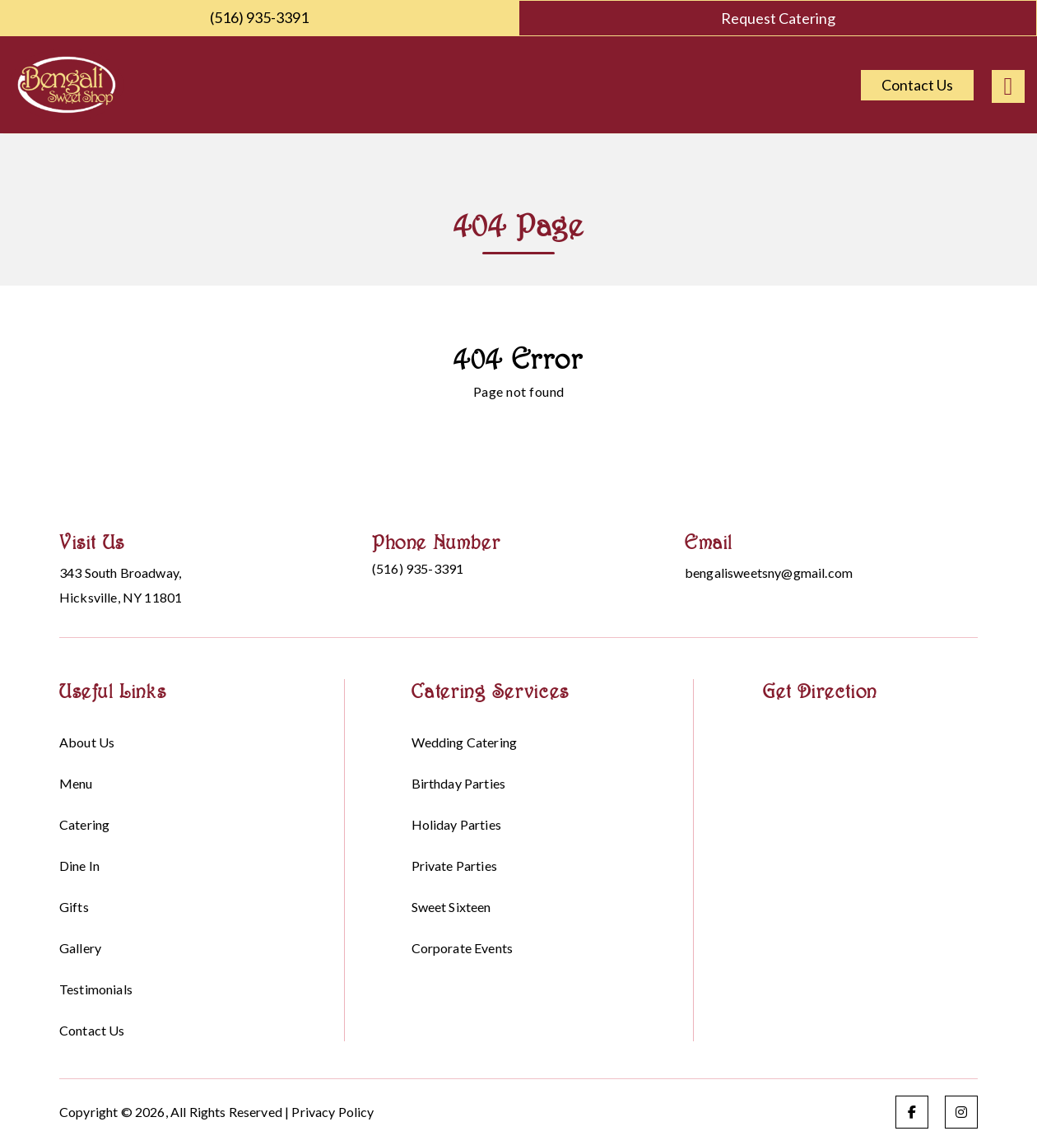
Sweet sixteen (451, 907)
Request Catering (778, 18)
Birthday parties (459, 783)
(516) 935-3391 (259, 17)
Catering (84, 824)
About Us (86, 742)
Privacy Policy (332, 1111)
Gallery (80, 948)
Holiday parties (456, 824)
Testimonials (96, 989)
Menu (76, 783)
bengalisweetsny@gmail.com (769, 572)
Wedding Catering (465, 742)
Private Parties (454, 865)
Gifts (74, 907)
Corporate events (463, 948)
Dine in (79, 865)
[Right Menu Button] (1008, 86)
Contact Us (917, 85)
